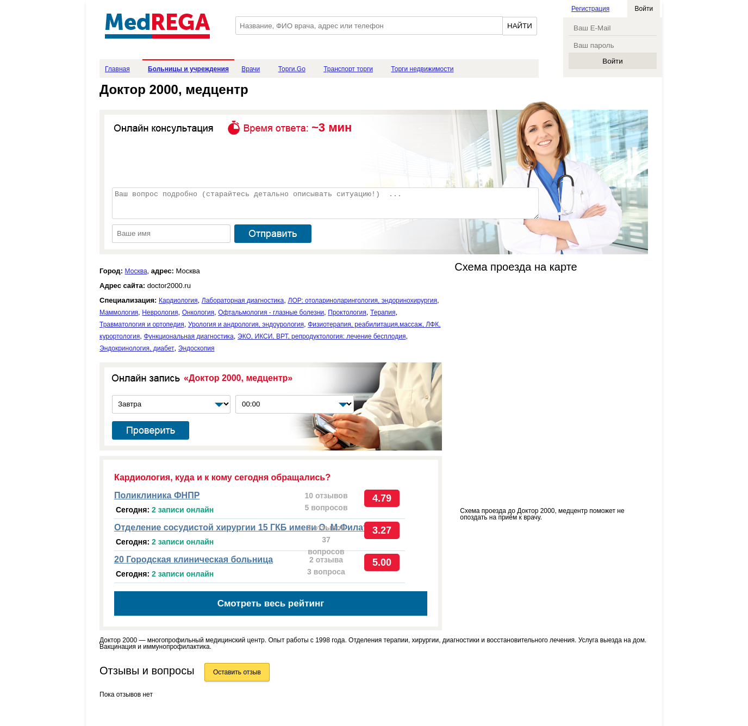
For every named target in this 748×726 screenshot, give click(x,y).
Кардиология (178, 300)
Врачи (250, 69)
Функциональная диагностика (188, 336)
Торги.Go (292, 69)
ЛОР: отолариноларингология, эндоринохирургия (362, 300)
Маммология (118, 312)
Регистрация (590, 8)
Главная (117, 69)
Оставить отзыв (237, 672)
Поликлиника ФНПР (157, 495)
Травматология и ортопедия (141, 324)
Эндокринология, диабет (136, 348)
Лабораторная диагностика (243, 300)
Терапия (382, 312)
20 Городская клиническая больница (193, 559)
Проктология (347, 312)
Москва (136, 271)
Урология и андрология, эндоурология (246, 324)
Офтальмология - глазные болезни (271, 312)
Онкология (198, 312)
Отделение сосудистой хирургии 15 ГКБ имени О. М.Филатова (248, 527)
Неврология (160, 312)
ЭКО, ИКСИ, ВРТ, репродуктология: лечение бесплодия (322, 336)
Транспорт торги (348, 69)
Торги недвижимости (422, 69)
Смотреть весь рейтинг (271, 603)
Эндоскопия (196, 348)
